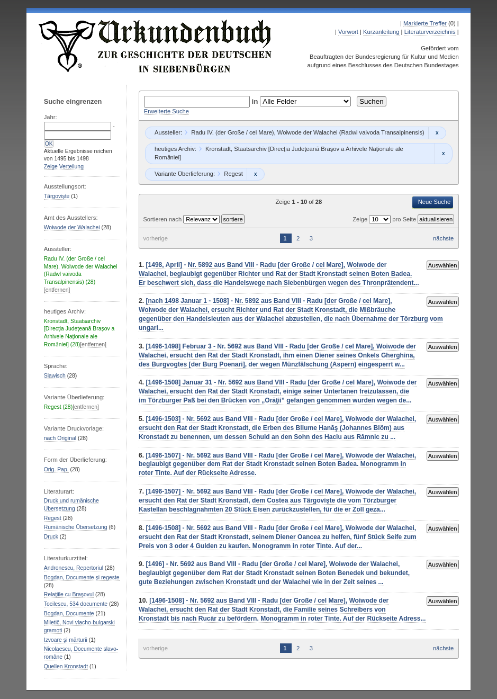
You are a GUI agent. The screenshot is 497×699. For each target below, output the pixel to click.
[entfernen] (57, 290)
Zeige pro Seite (385, 219)
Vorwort (348, 32)
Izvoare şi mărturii (65, 640)
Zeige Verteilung (64, 166)
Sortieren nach (163, 219)
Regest (52, 518)
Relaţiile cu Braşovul (69, 594)
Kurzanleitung (381, 32)
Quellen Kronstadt (66, 666)
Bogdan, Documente (69, 613)
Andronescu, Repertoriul (73, 568)
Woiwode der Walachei (72, 227)
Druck (51, 537)
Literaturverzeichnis (430, 32)
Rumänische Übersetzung (75, 527)
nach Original (60, 438)
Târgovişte (57, 196)
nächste (443, 238)
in (256, 101)
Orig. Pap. (56, 469)
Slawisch (55, 376)
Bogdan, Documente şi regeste (82, 577)
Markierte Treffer (425, 23)
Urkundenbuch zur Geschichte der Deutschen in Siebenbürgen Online (155, 46)
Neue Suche (434, 202)
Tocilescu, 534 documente (75, 604)
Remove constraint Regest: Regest (255, 174)
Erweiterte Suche (166, 111)
